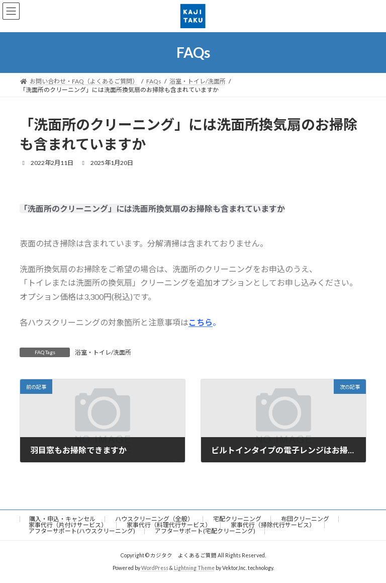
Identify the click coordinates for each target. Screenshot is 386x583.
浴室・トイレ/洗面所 (103, 352)
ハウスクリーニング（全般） (154, 519)
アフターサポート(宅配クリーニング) (205, 531)
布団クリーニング (305, 519)
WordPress (154, 568)
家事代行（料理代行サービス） (169, 525)
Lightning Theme (194, 568)
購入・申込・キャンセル (62, 519)
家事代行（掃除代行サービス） (273, 525)
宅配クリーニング (237, 519)
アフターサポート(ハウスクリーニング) (82, 531)
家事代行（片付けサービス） (68, 525)
